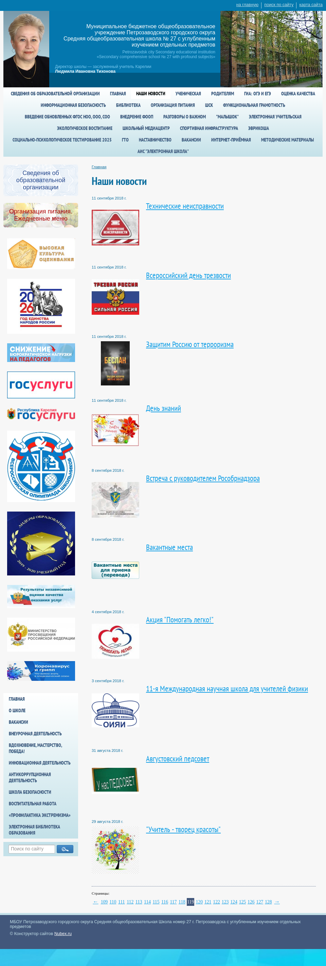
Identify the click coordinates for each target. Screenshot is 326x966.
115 (156, 901)
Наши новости (150, 93)
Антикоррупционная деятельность (30, 777)
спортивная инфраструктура (209, 128)
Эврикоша (258, 128)
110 (112, 901)
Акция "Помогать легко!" (180, 619)
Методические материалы (287, 140)
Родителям (222, 93)
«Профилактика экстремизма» (40, 815)
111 (121, 901)
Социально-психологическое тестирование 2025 (62, 140)
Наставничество (155, 140)
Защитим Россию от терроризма (190, 344)
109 (104, 901)
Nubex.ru (63, 933)
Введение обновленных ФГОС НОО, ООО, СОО (67, 117)
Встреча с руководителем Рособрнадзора (203, 478)
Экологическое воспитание (84, 128)
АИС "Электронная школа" (163, 151)
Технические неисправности (185, 206)
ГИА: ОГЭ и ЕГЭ (257, 93)
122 (216, 901)
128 (268, 901)
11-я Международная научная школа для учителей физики (227, 688)
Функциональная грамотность (254, 105)
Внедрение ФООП (136, 117)
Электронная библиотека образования (34, 830)
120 (199, 901)
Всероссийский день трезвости (188, 275)
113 (138, 901)
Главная (118, 93)
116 (164, 901)
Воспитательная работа (32, 803)
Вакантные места (169, 547)
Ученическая (188, 93)
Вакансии (191, 140)
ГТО (125, 140)
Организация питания (173, 105)
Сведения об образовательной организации (55, 93)
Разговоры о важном (184, 117)
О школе (17, 710)
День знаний (163, 408)
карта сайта (311, 4)
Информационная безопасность (73, 105)
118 (182, 901)
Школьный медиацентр (146, 128)
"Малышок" (227, 117)
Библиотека (128, 105)
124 (233, 901)
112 (130, 901)
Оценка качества (298, 93)
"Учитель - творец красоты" (183, 829)
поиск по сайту (278, 4)
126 (251, 901)
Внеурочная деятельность (35, 733)
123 (225, 901)
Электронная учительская (275, 117)
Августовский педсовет (177, 758)
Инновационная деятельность (40, 763)
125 (242, 901)
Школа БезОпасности (30, 792)
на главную (247, 4)
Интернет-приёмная (231, 140)
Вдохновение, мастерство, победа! (35, 748)
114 (147, 901)
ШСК (209, 105)
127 (260, 901)
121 (208, 901)
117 (173, 901)
